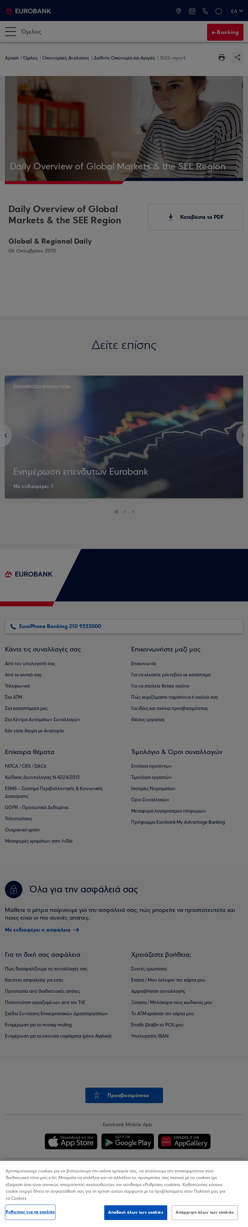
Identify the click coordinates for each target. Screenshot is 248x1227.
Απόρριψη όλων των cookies (205, 1212)
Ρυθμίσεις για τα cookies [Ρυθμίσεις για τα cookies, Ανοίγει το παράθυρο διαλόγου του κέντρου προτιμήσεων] (30, 1212)
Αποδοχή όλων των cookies (135, 1212)
